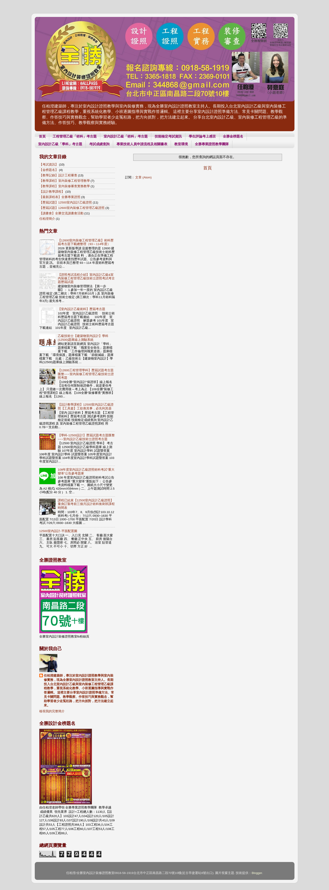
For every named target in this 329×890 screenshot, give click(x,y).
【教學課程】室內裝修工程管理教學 (64, 180)
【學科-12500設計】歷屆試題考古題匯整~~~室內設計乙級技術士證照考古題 (86, 437)
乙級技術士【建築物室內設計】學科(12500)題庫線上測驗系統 (83, 337)
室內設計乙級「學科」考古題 (60, 144)
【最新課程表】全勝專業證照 (59, 197)
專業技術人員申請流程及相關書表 (142, 144)
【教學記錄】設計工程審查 (58, 175)
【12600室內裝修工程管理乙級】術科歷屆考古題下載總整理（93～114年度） (86, 242)
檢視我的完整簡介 (52, 711)
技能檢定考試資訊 (168, 136)
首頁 (42, 136)
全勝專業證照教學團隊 (212, 144)
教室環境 (181, 144)
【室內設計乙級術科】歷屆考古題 (81, 309)
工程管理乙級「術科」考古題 (75, 136)
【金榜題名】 (48, 170)
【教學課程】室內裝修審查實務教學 (64, 186)
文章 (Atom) (143, 177)
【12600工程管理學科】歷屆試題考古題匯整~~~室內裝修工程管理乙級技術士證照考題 (86, 374)
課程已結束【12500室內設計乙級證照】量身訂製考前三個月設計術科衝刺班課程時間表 (86, 504)
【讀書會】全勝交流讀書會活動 (61, 213)
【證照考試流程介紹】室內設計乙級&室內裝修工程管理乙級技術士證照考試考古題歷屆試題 (86, 278)
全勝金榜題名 (233, 136)
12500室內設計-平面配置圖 (58, 531)
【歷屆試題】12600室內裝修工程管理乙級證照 (72, 208)
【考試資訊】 (48, 164)
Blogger (257, 873)
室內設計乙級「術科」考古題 (126, 136)
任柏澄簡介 (47, 218)
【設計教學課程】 (52, 191)
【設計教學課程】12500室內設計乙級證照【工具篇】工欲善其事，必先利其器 (86, 406)
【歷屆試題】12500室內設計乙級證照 (65, 202)
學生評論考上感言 (202, 136)
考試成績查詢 (99, 144)
